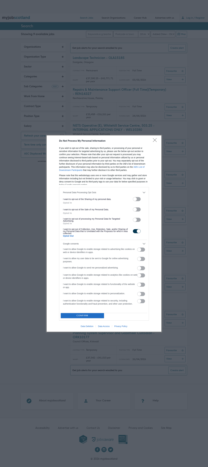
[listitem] (104, 192)
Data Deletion (87, 326)
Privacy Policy (120, 326)
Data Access (104, 326)
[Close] (156, 141)
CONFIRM (82, 315)
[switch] (137, 199)
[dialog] (104, 233)
